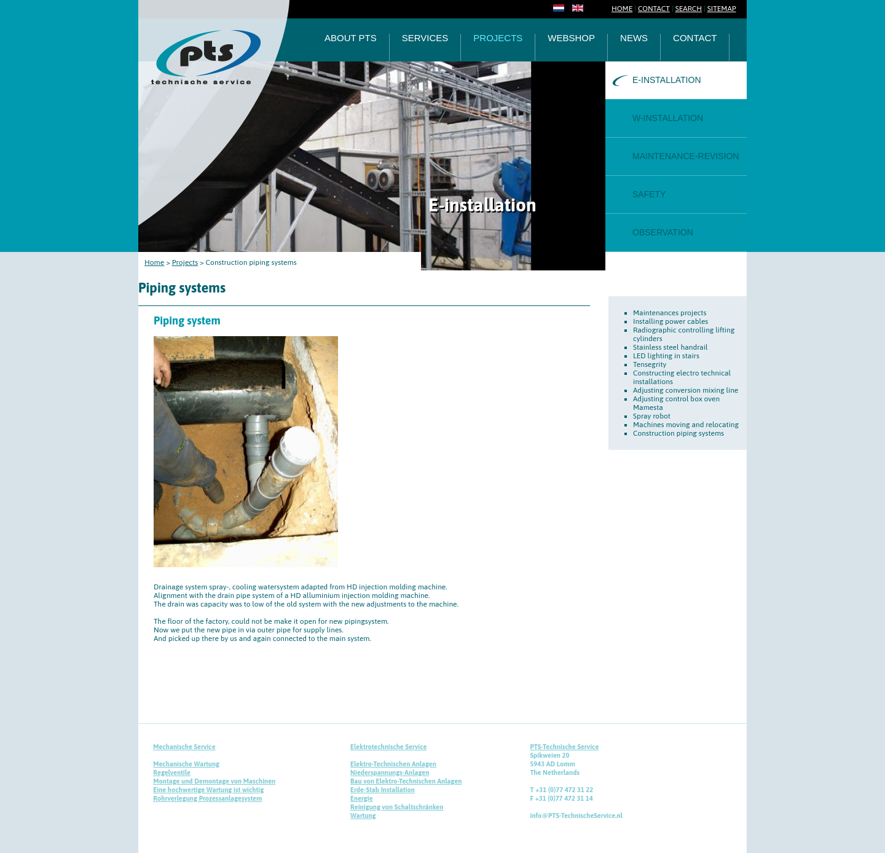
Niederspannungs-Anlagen (389, 772)
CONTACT (654, 8)
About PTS (350, 38)
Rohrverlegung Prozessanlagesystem (207, 798)
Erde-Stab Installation (382, 789)
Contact (695, 38)
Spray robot (652, 416)
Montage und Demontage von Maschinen (214, 781)
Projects (497, 38)
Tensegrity (649, 364)
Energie (361, 798)
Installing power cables (670, 321)
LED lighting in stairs (666, 356)
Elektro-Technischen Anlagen (393, 764)
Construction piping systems (678, 433)
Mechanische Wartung (186, 764)
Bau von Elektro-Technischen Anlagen (406, 781)
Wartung (363, 815)
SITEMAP (721, 8)
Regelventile (172, 772)
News (634, 38)
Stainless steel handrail (670, 347)
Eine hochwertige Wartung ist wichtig (208, 789)
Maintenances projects (669, 313)
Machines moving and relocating (686, 424)
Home (154, 262)
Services (425, 38)
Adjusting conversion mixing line (685, 390)
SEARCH (688, 8)
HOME (622, 8)
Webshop (571, 38)
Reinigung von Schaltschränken (396, 807)
